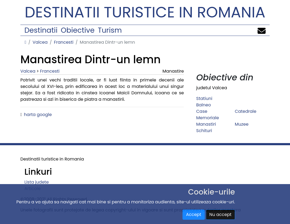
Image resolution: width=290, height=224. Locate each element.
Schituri (204, 131)
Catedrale (245, 111)
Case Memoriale (207, 114)
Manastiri (206, 124)
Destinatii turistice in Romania (145, 12)
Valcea (39, 42)
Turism (110, 30)
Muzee (241, 124)
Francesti (63, 42)
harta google (38, 114)
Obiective (78, 30)
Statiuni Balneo (204, 101)
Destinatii (40, 30)
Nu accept (220, 214)
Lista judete (36, 182)
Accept (193, 214)
